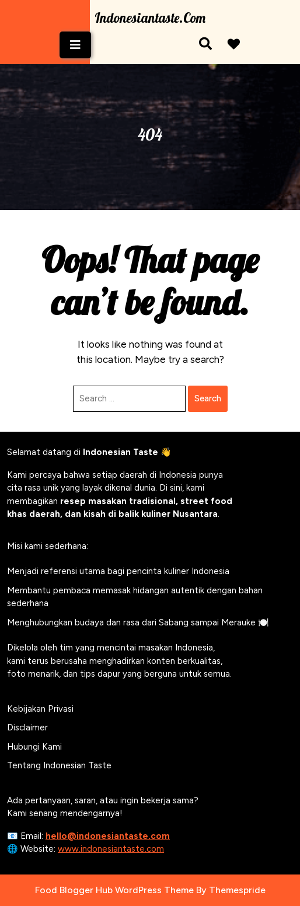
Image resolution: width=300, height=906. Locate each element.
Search (207, 398)
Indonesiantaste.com (150, 17)
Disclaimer (27, 727)
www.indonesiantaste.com (111, 849)
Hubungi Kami (34, 746)
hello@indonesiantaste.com (108, 836)
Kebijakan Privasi (40, 709)
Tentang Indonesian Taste (59, 765)
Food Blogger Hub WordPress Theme (114, 889)
